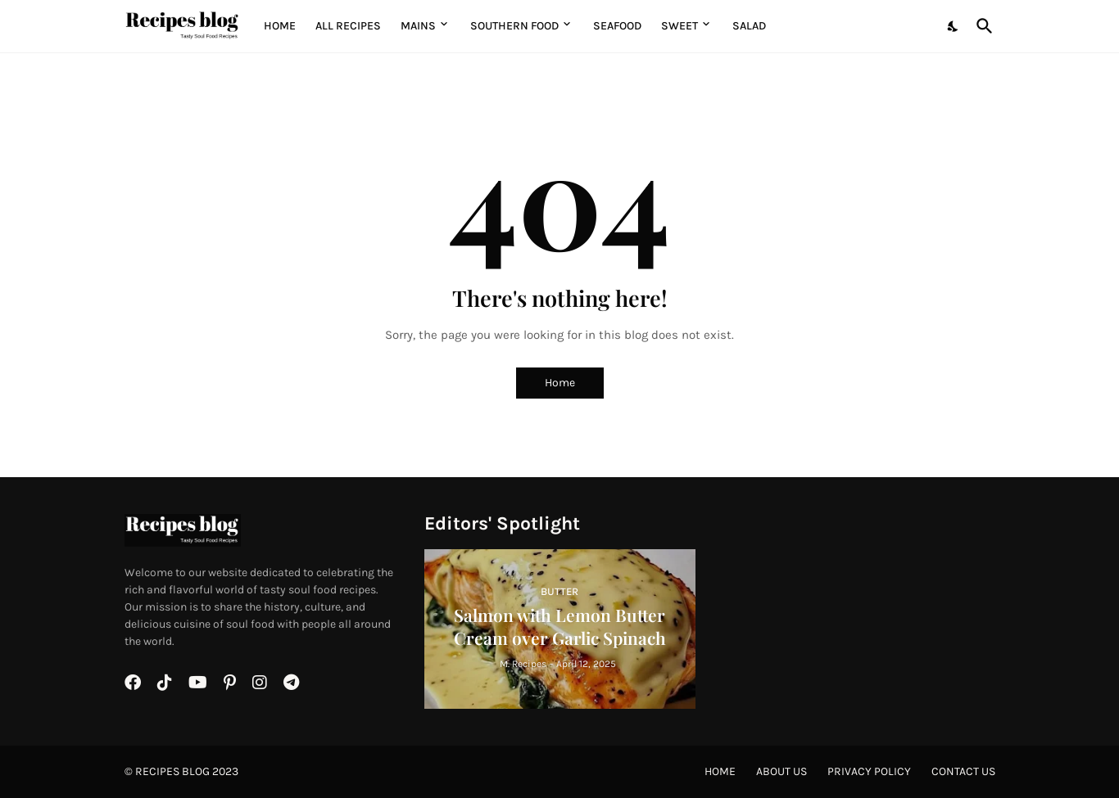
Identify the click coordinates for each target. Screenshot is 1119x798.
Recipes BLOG (172, 771)
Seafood (617, 26)
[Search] (981, 26)
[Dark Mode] (953, 26)
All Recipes (348, 26)
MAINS (418, 26)
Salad (749, 26)
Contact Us (963, 771)
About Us (781, 771)
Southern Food (514, 26)
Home (280, 26)
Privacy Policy (869, 771)
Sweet (679, 26)
